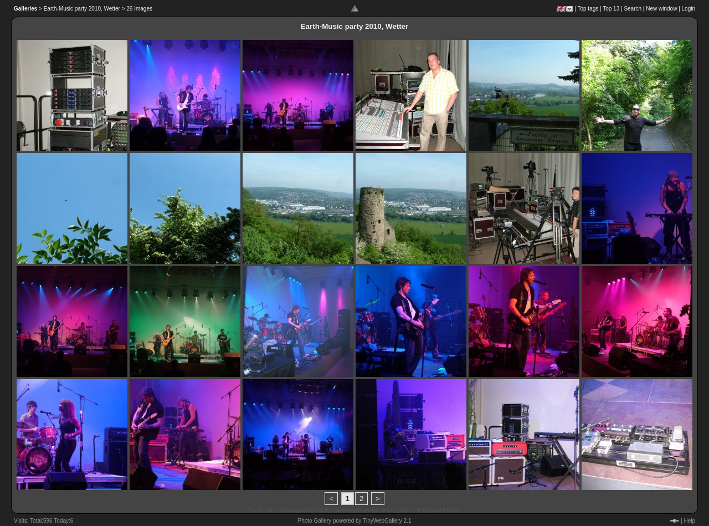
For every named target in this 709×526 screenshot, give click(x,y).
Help (689, 521)
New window (661, 9)
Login (688, 9)
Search (632, 9)
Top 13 (611, 9)
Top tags (587, 9)
